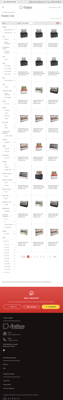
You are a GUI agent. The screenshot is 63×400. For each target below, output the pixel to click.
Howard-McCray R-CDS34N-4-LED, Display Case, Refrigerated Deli (38, 130)
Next (55, 256)
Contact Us (12, 307)
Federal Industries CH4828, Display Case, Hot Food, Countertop (53, 187)
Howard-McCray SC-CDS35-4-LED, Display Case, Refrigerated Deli (23, 244)
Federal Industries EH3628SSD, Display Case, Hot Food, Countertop (39, 73)
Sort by (19, 23)
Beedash (36, 395)
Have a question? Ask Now (9, 2)
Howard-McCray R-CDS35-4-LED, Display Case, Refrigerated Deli (38, 102)
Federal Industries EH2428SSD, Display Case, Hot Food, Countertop (23, 73)
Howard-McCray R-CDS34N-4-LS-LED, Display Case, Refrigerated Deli (23, 158)
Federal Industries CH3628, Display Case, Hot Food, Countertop (38, 158)
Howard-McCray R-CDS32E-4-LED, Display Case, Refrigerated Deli (53, 158)
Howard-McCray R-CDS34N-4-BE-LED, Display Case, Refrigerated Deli (23, 130)
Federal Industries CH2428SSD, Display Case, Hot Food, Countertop (39, 187)
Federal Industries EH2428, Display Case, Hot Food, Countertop (23, 45)
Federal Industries (9, 29)
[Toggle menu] (3, 7)
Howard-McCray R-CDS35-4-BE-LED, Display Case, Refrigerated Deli (53, 102)
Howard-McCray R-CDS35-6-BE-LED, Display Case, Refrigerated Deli (23, 215)
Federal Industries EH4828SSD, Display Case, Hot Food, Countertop (54, 73)
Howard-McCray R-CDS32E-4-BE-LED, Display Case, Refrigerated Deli (23, 187)
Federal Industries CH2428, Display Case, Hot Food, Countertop (23, 102)
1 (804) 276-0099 (13, 340)
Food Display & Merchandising (8, 12)
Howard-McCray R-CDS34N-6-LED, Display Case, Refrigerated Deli (53, 244)
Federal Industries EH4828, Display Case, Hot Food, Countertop (53, 45)
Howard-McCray (8, 32)
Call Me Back (51, 307)
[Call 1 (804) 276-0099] (54, 2)
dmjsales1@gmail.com (14, 334)
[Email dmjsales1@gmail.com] (38, 2)
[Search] (54, 7)
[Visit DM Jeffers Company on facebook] (4, 350)
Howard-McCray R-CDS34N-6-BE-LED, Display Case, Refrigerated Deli (38, 244)
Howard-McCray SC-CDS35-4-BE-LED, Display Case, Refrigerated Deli (53, 215)
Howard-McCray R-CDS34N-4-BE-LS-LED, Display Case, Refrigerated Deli (53, 130)
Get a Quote (31, 307)
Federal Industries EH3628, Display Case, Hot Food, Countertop (38, 45)
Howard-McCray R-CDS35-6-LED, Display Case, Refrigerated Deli (38, 215)
